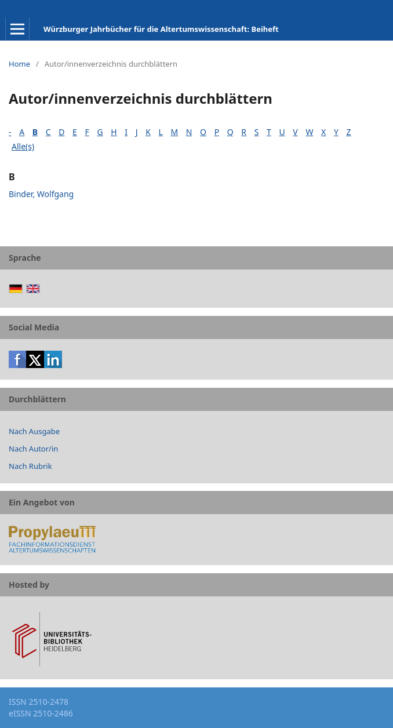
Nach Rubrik (30, 466)
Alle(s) (23, 146)
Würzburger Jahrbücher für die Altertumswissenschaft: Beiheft (161, 29)
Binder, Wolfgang (41, 193)
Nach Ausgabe (34, 431)
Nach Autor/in (33, 448)
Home (19, 64)
